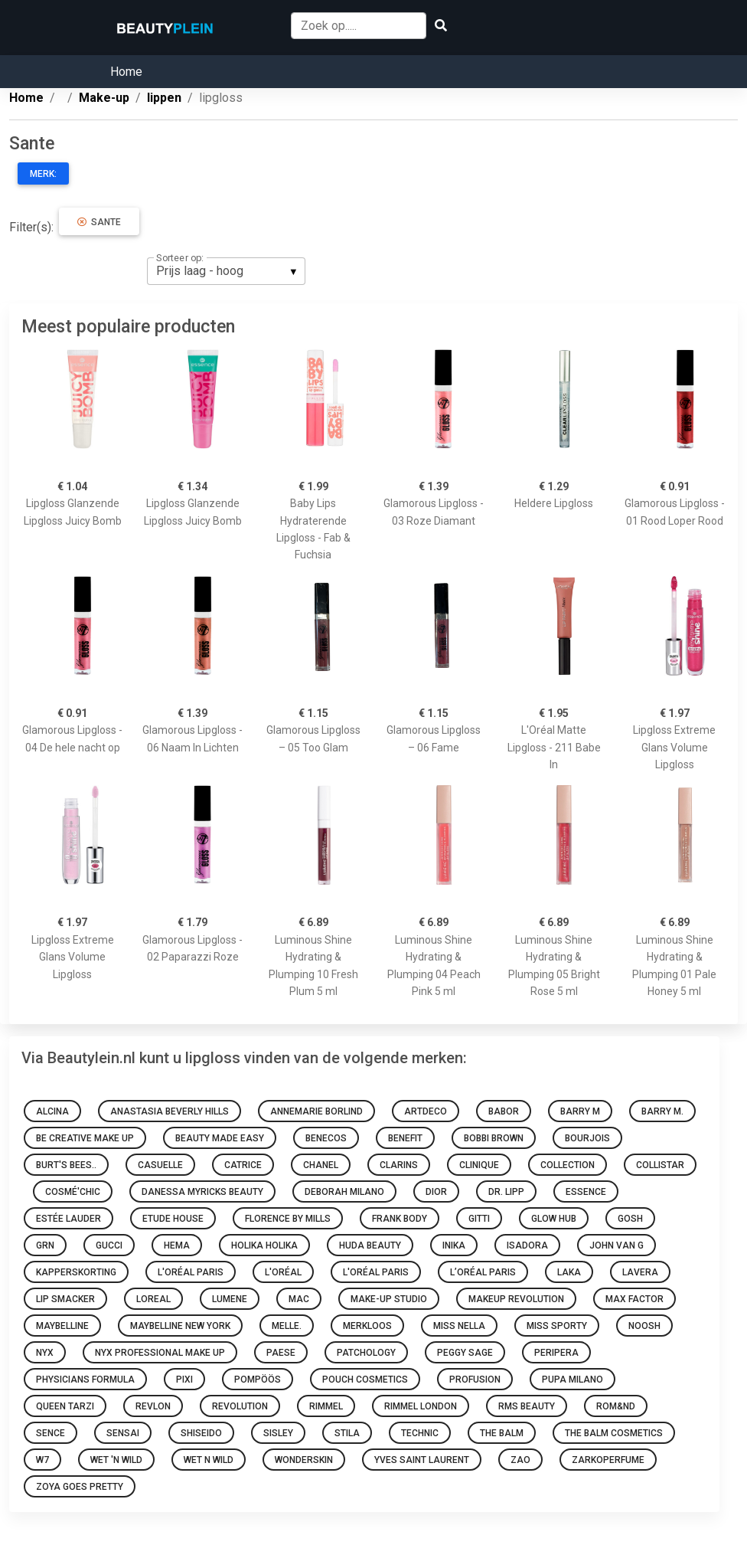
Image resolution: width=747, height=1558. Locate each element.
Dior (436, 1192)
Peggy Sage (465, 1352)
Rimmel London (420, 1406)
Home (126, 71)
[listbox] (226, 271)
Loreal (153, 1299)
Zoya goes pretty (79, 1486)
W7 (42, 1460)
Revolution (240, 1406)
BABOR (503, 1111)
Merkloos (367, 1326)
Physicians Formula (85, 1379)
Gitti (479, 1218)
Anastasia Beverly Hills (169, 1111)
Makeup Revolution (516, 1299)
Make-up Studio (389, 1299)
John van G (616, 1245)
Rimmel (326, 1406)
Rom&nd (615, 1406)
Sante (99, 222)
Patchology (366, 1352)
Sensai (122, 1433)
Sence (50, 1433)
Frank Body (399, 1218)
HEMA (177, 1245)
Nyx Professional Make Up (160, 1352)
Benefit (405, 1138)
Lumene (229, 1299)
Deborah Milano (344, 1192)
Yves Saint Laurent (421, 1460)
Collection (567, 1165)
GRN (45, 1245)
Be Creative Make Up (85, 1138)
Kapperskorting (76, 1272)
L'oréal (283, 1272)
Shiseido (201, 1433)
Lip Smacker (65, 1299)
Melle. (287, 1326)
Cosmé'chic (72, 1192)
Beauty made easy (219, 1138)
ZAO (520, 1460)
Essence (586, 1192)
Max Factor (634, 1299)
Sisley (278, 1433)
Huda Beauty (370, 1245)
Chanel (320, 1165)
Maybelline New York (180, 1326)
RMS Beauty (526, 1406)
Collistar (660, 1165)
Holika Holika (264, 1245)
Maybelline (62, 1326)
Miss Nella (459, 1326)
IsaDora (527, 1245)
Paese (280, 1352)
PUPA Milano (572, 1379)
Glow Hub (553, 1218)
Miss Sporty (557, 1326)
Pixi (184, 1379)
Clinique (479, 1165)
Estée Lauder (68, 1218)
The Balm (502, 1433)
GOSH (630, 1218)
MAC (299, 1299)
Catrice (243, 1165)
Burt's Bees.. (66, 1165)
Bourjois (587, 1138)
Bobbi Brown (494, 1138)
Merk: (43, 174)
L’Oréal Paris (483, 1272)
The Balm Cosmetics (614, 1433)
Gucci (109, 1245)
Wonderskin (304, 1460)
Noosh (644, 1326)
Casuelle (160, 1165)
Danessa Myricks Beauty (202, 1192)
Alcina (52, 1111)
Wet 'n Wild (116, 1460)
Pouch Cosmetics (365, 1379)
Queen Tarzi (65, 1406)
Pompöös (257, 1379)
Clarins (399, 1165)
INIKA (453, 1245)
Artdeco (425, 1111)
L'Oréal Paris (190, 1272)
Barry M (580, 1111)
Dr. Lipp (506, 1192)
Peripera (556, 1352)
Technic (420, 1433)
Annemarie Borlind (316, 1111)
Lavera (640, 1272)
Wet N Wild (208, 1460)
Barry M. (662, 1111)
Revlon (153, 1406)
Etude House (173, 1218)
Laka (569, 1272)
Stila (347, 1433)
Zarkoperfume (608, 1460)
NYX (45, 1352)
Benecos (326, 1138)
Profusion (475, 1379)
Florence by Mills (288, 1218)
